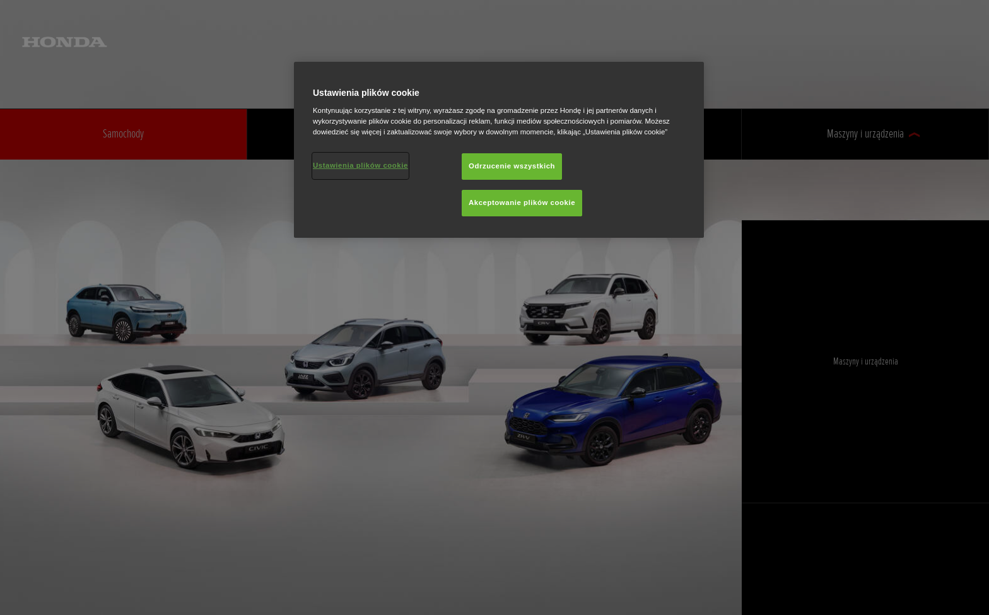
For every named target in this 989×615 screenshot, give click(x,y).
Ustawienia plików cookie (360, 165)
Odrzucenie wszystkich (512, 166)
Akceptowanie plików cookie (522, 202)
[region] (499, 150)
